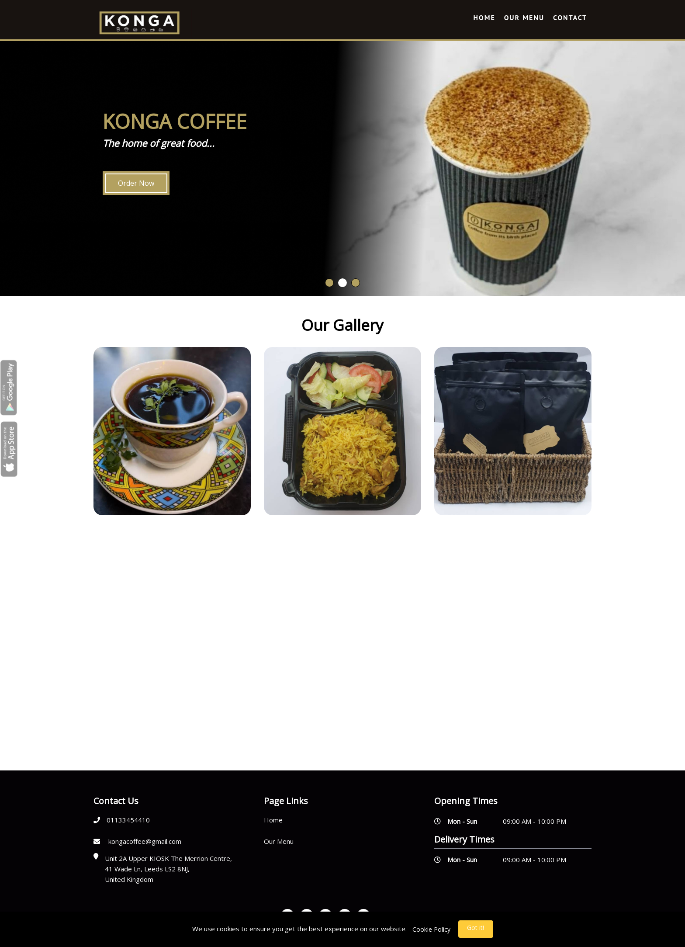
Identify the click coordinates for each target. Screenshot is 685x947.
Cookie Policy (431, 929)
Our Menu (524, 17)
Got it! (475, 927)
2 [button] (342, 282)
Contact (570, 17)
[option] (342, 167)
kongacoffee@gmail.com (137, 841)
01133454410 (121, 819)
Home (484, 17)
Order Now (136, 183)
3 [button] (355, 282)
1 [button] (329, 282)
